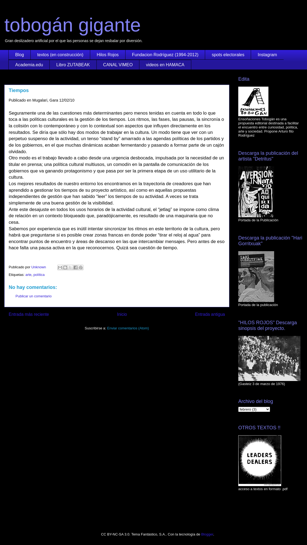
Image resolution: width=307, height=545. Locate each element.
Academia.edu (29, 64)
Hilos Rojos (108, 54)
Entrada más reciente (29, 314)
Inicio (122, 314)
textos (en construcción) (60, 54)
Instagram (267, 54)
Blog (19, 54)
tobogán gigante (72, 25)
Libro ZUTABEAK (73, 64)
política (39, 275)
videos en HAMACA (165, 64)
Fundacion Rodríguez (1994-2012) (165, 54)
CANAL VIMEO (118, 64)
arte (28, 275)
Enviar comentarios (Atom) (128, 328)
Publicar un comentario (33, 296)
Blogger (207, 534)
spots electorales (228, 54)
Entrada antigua (210, 314)
